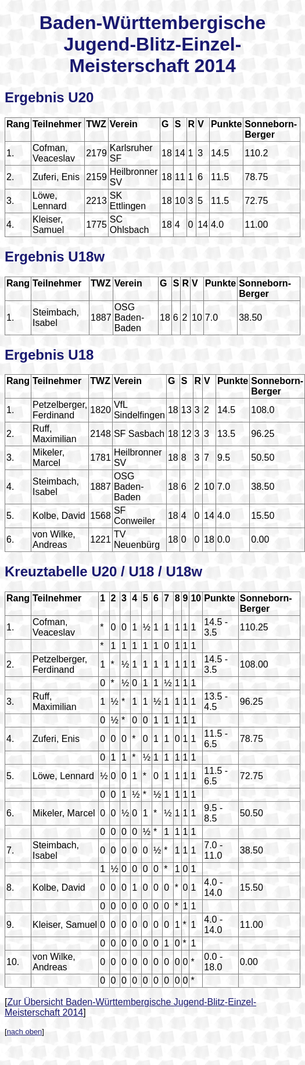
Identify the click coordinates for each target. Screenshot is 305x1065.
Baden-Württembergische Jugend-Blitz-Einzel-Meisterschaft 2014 (152, 44)
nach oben (24, 1031)
